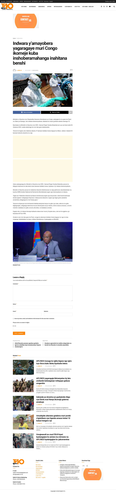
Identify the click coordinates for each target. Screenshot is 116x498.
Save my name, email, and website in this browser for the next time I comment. (34, 318)
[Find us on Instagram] (106, 6)
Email (15, 311)
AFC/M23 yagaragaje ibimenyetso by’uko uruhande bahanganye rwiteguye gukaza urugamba (53, 381)
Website (46, 311)
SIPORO (21, 1)
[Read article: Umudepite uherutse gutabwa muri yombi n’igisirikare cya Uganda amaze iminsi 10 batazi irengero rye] (23, 422)
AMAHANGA (16, 1)
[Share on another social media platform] (70, 112)
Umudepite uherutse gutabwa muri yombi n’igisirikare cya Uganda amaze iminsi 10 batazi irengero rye (53, 418)
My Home (3, 1)
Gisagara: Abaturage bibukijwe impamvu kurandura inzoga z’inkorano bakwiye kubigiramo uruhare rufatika (69, 466)
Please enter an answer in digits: (21, 322)
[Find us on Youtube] (110, 6)
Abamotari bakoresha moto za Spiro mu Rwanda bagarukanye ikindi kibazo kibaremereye (69, 479)
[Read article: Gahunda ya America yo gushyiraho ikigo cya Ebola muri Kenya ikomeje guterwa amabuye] (23, 403)
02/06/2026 (48, 366)
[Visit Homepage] (9, 6)
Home (14, 38)
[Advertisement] (71, 25)
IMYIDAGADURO (27, 1)
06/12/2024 (28, 70)
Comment (16, 284)
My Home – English (48, 1)
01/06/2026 (48, 442)
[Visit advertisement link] (26, 21)
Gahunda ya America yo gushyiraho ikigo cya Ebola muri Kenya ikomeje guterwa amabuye (53, 399)
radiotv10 (19, 70)
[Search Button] (114, 6)
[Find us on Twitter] (104, 6)
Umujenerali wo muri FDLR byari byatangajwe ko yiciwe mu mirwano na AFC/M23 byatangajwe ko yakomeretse (52, 437)
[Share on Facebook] (27, 112)
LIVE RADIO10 (35, 1)
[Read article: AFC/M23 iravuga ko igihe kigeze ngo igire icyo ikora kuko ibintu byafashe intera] (23, 367)
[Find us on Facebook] (101, 6)
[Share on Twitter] (55, 112)
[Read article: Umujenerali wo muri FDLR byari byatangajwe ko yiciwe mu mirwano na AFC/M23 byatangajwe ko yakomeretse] (23, 440)
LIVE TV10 (41, 1)
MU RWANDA (9, 1)
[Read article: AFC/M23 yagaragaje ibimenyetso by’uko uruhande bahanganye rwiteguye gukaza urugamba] (23, 384)
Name (15, 304)
